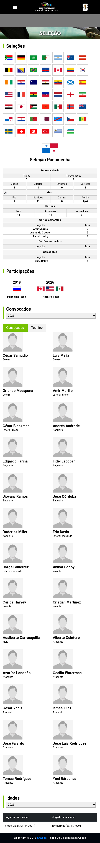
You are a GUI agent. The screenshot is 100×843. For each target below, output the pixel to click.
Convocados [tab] (15, 327)
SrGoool (42, 837)
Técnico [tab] (37, 327)
